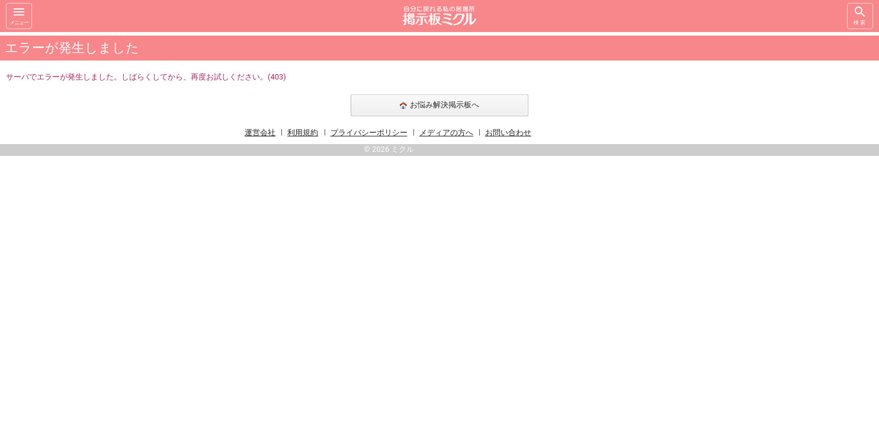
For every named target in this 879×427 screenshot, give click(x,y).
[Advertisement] (700, 210)
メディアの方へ (446, 132)
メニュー (18, 15)
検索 (860, 15)
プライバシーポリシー (369, 132)
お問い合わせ (508, 132)
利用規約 (302, 132)
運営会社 (260, 132)
